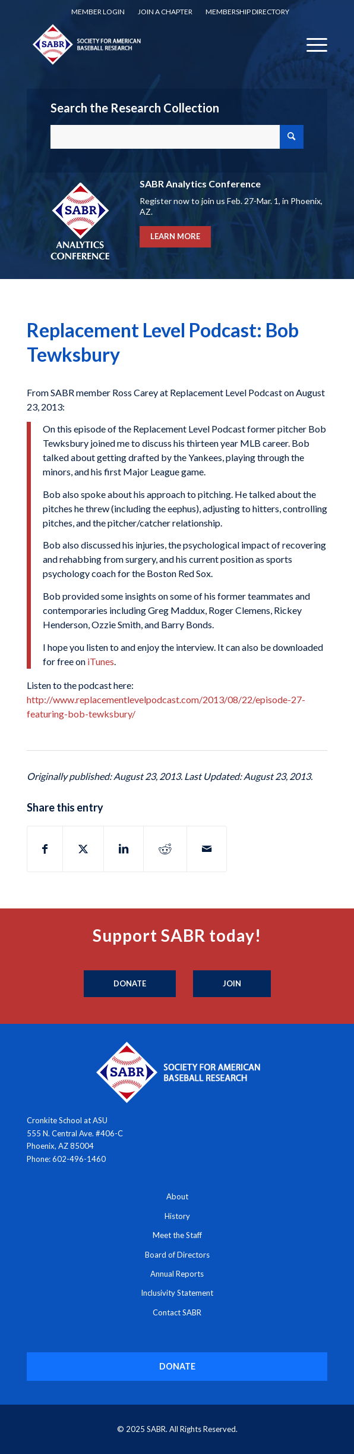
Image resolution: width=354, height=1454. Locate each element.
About (177, 1196)
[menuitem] (98, 12)
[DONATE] (177, 1366)
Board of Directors (177, 1254)
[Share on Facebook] (44, 849)
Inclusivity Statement (177, 1293)
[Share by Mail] (206, 849)
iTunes (100, 661)
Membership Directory (247, 11)
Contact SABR (177, 1312)
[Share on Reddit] (165, 849)
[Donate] (130, 984)
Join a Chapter (165, 11)
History (177, 1216)
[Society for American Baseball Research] (147, 44)
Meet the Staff (177, 1235)
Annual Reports (177, 1273)
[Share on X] (83, 849)
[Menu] (311, 44)
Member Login (98, 11)
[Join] (232, 984)
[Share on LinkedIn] (123, 849)
